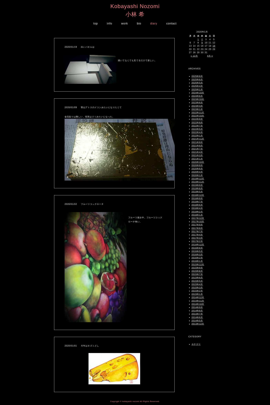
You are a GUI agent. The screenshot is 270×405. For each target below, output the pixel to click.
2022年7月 (197, 126)
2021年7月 (197, 149)
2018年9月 (197, 198)
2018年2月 (197, 212)
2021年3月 (197, 155)
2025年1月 (197, 89)
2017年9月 (197, 225)
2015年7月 (197, 274)
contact (171, 23)
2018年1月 (197, 215)
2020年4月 (197, 172)
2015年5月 (197, 281)
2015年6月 (197, 277)
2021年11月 (197, 139)
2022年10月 (197, 116)
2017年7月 (197, 231)
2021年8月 (197, 145)
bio (139, 23)
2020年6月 (197, 168)
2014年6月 (197, 317)
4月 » (210, 56)
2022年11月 (197, 112)
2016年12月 (197, 244)
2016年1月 (197, 261)
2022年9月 (197, 119)
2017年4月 (197, 235)
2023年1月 (197, 109)
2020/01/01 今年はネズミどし (82, 346)
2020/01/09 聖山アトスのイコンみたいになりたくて (93, 107)
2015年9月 (197, 268)
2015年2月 (197, 291)
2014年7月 (197, 314)
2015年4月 (197, 284)
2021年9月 (197, 142)
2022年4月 (197, 132)
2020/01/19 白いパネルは (80, 47)
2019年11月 (197, 182)
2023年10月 (197, 99)
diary (153, 23)
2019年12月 (197, 178)
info (109, 23)
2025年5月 (197, 83)
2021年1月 (197, 159)
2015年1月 (197, 294)
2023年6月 (197, 102)
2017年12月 (197, 218)
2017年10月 (197, 221)
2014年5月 (197, 320)
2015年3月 (197, 287)
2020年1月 (197, 175)
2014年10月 (197, 304)
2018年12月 (197, 195)
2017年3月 (197, 238)
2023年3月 (197, 106)
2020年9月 (197, 165)
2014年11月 (197, 301)
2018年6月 (197, 205)
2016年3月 (197, 254)
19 (214, 46)
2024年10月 (197, 93)
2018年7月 (197, 202)
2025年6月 (197, 79)
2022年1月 (197, 135)
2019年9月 (197, 185)
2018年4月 (197, 208)
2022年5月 (197, 129)
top (95, 23)
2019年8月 (197, 188)
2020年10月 (197, 162)
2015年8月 (197, 271)
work (124, 23)
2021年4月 (197, 152)
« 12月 (194, 56)
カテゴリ (196, 344)
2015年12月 (197, 264)
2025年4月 (197, 86)
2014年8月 (197, 310)
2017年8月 (197, 228)
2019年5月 (197, 192)
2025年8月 (197, 76)
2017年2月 (197, 241)
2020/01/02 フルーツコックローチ (84, 204)
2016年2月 (197, 258)
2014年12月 (197, 297)
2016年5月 (197, 251)
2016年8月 (197, 248)
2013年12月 (197, 324)
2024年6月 (197, 96)
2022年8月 (197, 122)
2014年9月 (197, 307)
